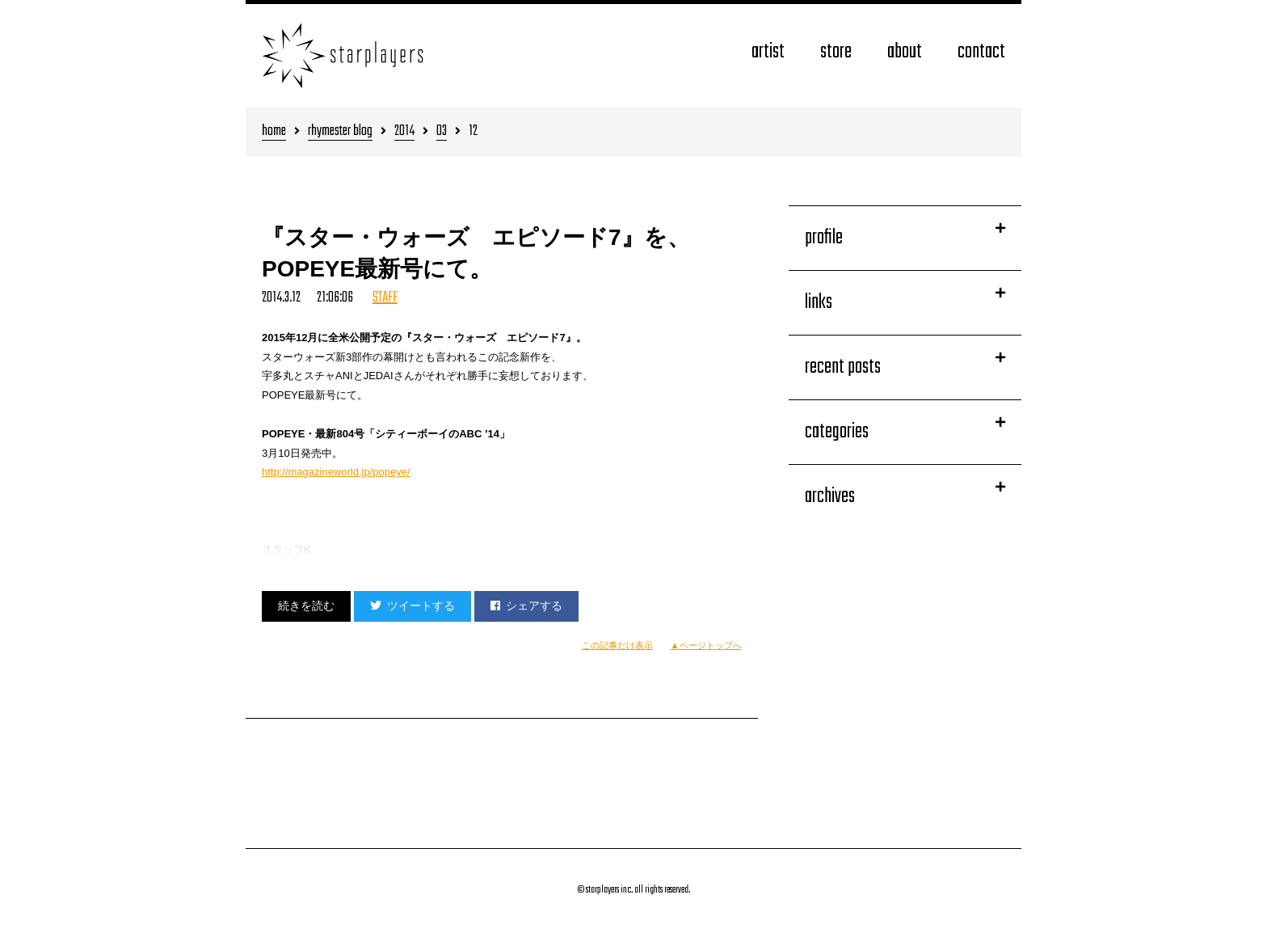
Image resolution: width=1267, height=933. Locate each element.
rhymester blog (340, 132)
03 (441, 132)
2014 (404, 132)
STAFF (385, 298)
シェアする (526, 605)
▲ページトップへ (706, 645)
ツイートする (412, 605)
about (904, 52)
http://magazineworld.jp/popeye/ (336, 472)
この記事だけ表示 (617, 645)
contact (981, 52)
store (836, 52)
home (274, 132)
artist (768, 52)
